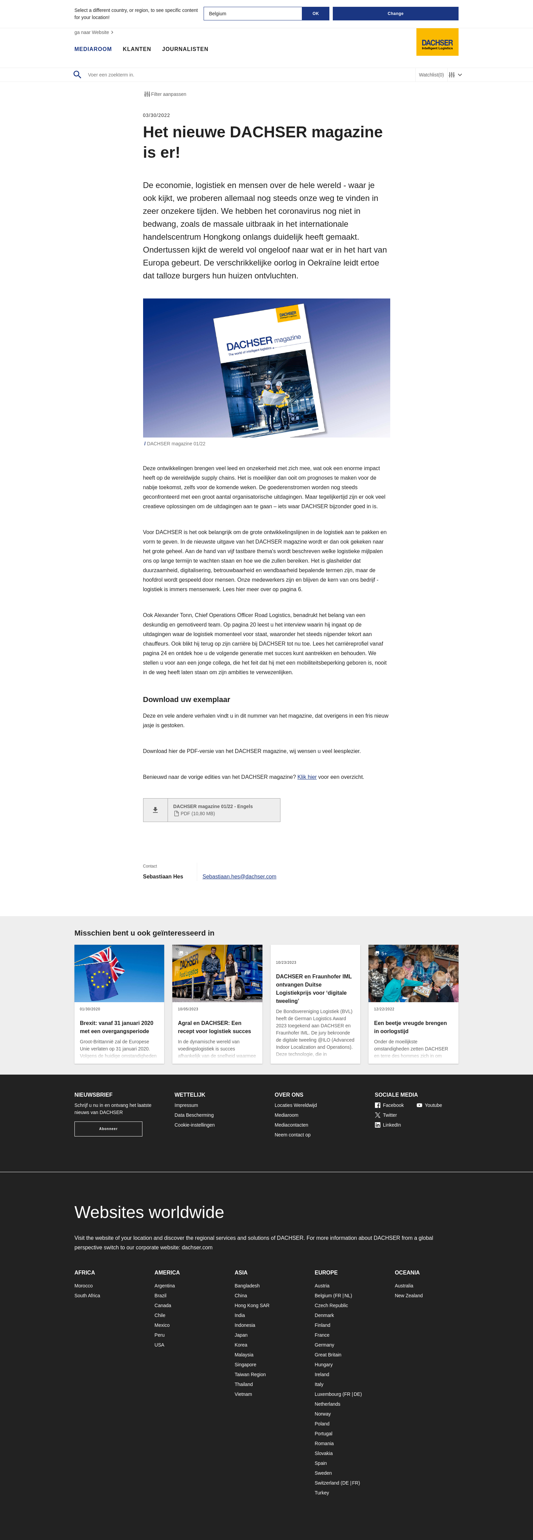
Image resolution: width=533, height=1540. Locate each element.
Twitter (386, 1115)
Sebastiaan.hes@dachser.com (239, 876)
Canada (163, 1305)
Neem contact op (293, 1134)
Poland (322, 1423)
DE (357, 1394)
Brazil (161, 1295)
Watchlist (431, 75)
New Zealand (409, 1295)
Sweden (323, 1473)
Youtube (429, 1105)
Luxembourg (328, 1394)
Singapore (245, 1364)
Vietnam (243, 1394)
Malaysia (244, 1354)
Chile (160, 1315)
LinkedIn (388, 1125)
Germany (324, 1345)
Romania (324, 1443)
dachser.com (197, 1247)
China (241, 1295)
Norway (323, 1414)
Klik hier (307, 777)
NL (347, 1295)
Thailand (244, 1384)
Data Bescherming (194, 1115)
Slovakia (324, 1453)
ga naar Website (94, 32)
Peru (160, 1335)
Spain (321, 1463)
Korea (241, 1345)
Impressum (186, 1105)
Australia (404, 1285)
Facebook (389, 1105)
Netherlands (328, 1404)
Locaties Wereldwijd (296, 1105)
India (240, 1315)
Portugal (323, 1433)
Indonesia (245, 1325)
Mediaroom (93, 49)
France (322, 1335)
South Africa (87, 1295)
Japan (241, 1335)
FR (338, 1295)
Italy (319, 1384)
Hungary (324, 1364)
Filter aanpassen (165, 94)
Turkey (322, 1492)
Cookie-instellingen (195, 1125)
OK (316, 13)
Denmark (324, 1315)
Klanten (137, 49)
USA (160, 1345)
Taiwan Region (250, 1374)
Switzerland (327, 1483)
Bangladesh (247, 1285)
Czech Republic (331, 1305)
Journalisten (185, 49)
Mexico (162, 1325)
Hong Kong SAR (252, 1305)
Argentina (165, 1285)
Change (395, 13)
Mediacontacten (291, 1125)
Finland (322, 1325)
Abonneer (108, 1129)
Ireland (322, 1374)
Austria (322, 1285)
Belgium (323, 1295)
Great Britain (328, 1354)
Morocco (83, 1285)
